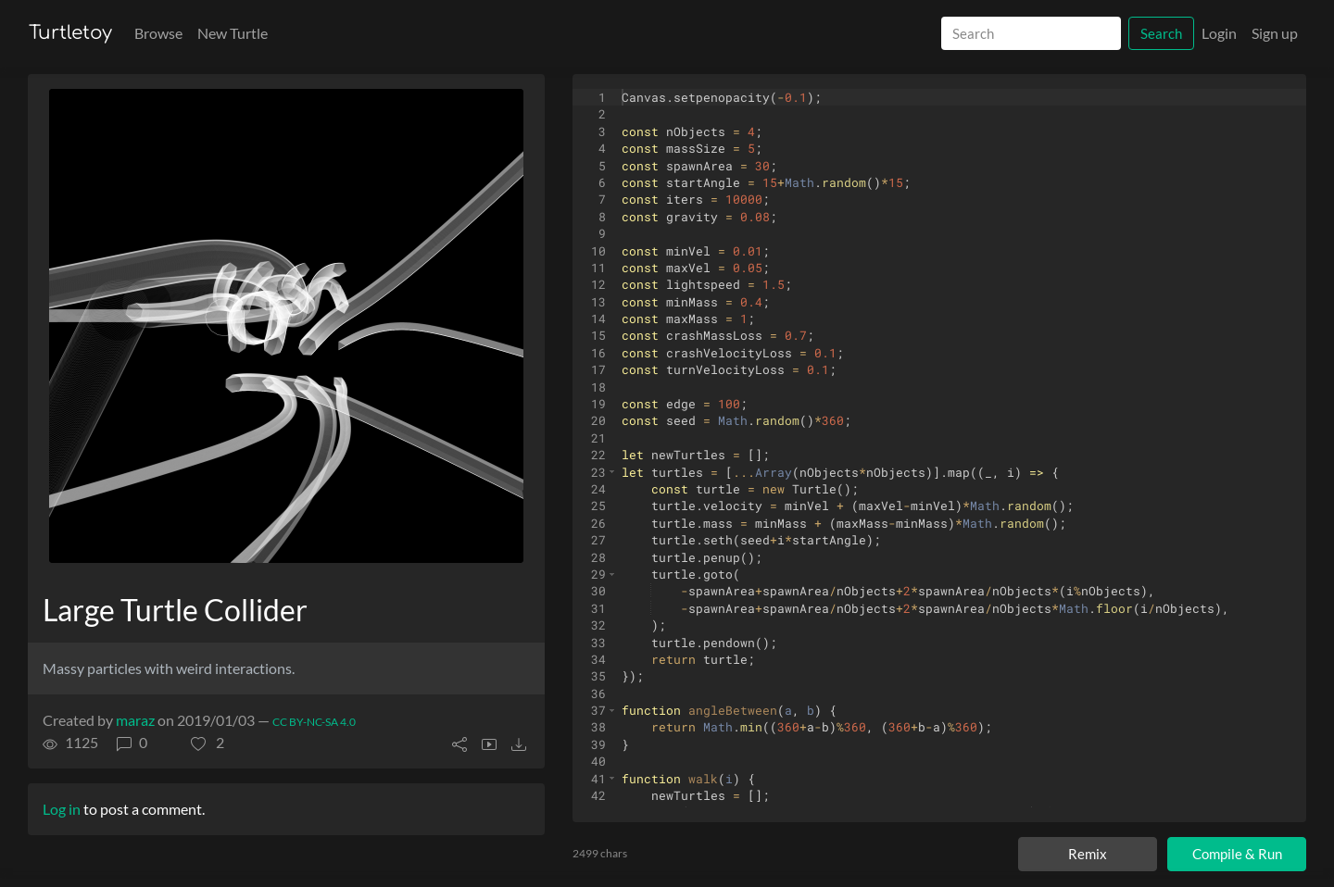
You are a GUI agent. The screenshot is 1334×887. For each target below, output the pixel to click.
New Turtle (232, 33)
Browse (158, 33)
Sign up (1275, 33)
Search (1161, 33)
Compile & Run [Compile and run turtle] (1237, 853)
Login (1219, 33)
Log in (62, 809)
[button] (207, 742)
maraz (135, 720)
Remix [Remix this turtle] (1087, 853)
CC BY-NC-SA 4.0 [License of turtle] (314, 722)
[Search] (1031, 34)
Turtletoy (70, 33)
